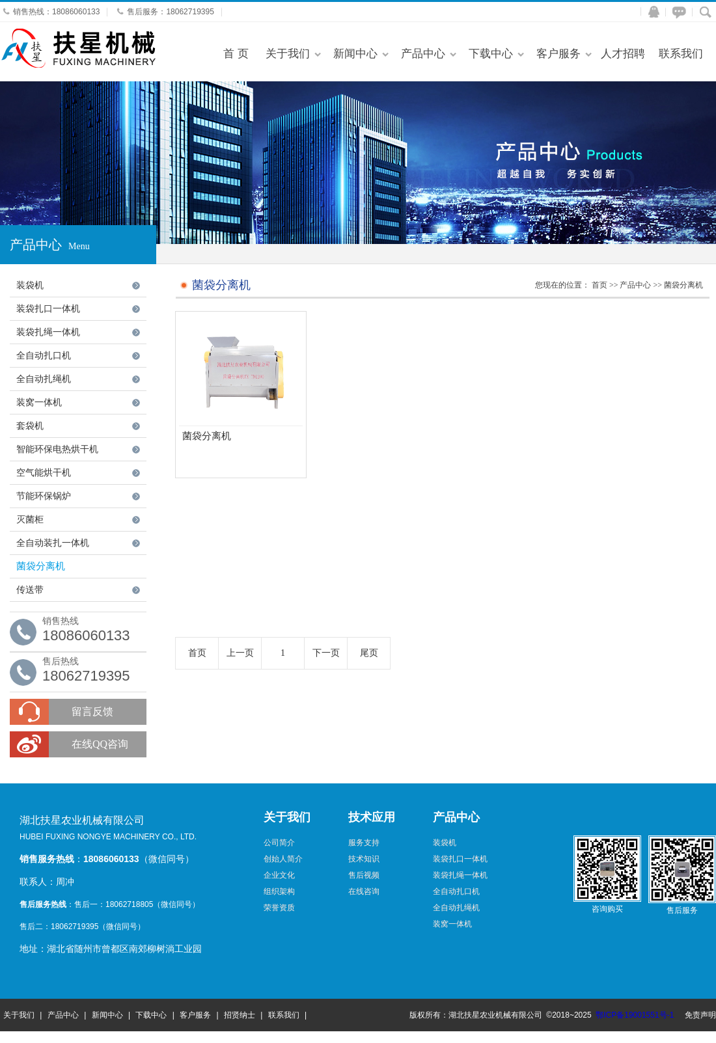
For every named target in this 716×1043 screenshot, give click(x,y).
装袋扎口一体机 (48, 309)
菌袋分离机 (40, 566)
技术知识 (363, 858)
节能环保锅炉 (43, 496)
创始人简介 (283, 858)
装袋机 (30, 285)
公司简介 (279, 842)
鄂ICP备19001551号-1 (635, 1015)
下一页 (326, 653)
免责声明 (700, 1015)
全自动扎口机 (43, 355)
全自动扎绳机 (43, 379)
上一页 (240, 653)
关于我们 (288, 53)
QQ (651, 12)
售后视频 (363, 875)
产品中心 (423, 53)
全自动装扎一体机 (52, 543)
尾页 (369, 653)
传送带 (30, 590)
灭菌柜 (30, 519)
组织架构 (279, 891)
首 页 (236, 53)
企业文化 (279, 875)
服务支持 (363, 842)
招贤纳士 (239, 1015)
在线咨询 (677, 12)
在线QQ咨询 (100, 744)
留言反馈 (92, 711)
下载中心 (491, 53)
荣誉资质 (279, 907)
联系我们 (681, 53)
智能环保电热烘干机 (57, 449)
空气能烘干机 (43, 473)
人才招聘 (623, 53)
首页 (599, 285)
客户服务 (558, 53)
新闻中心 (355, 53)
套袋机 (30, 426)
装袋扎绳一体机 (48, 332)
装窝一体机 (39, 402)
